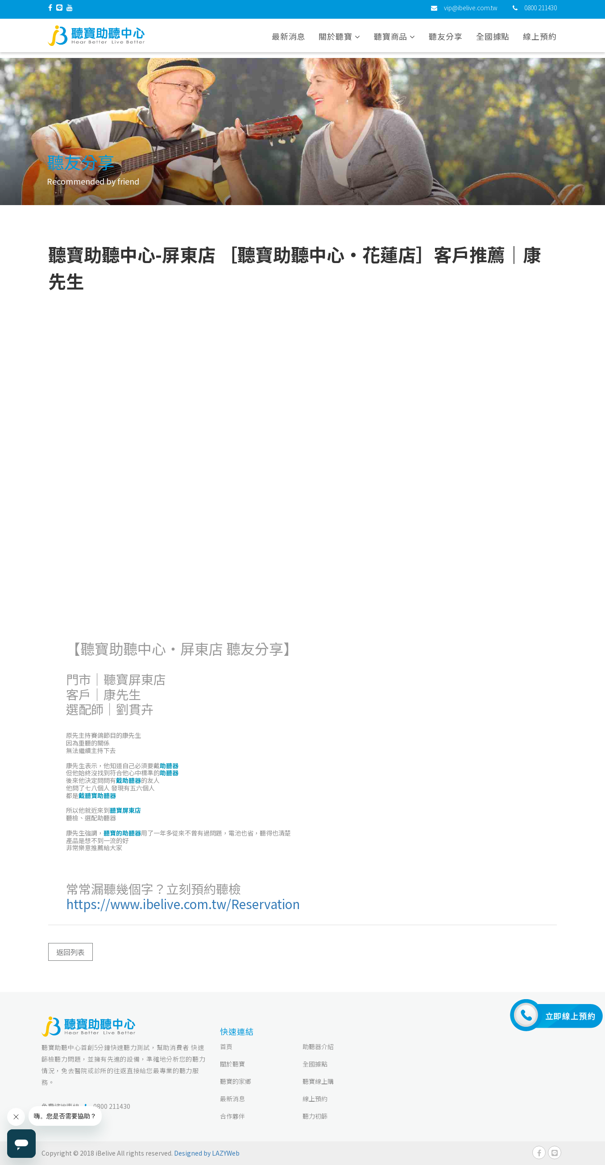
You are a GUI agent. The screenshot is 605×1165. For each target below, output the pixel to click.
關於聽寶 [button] (339, 39)
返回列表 (70, 952)
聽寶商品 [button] (394, 39)
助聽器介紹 (318, 1046)
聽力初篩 (314, 1116)
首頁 (226, 1046)
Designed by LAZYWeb (207, 1153)
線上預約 (540, 39)
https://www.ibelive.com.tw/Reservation (183, 904)
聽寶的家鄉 (235, 1081)
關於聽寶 (232, 1064)
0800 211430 (540, 11)
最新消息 (289, 39)
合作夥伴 (232, 1116)
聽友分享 (446, 39)
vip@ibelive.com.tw (470, 11)
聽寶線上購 (318, 1081)
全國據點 (493, 39)
